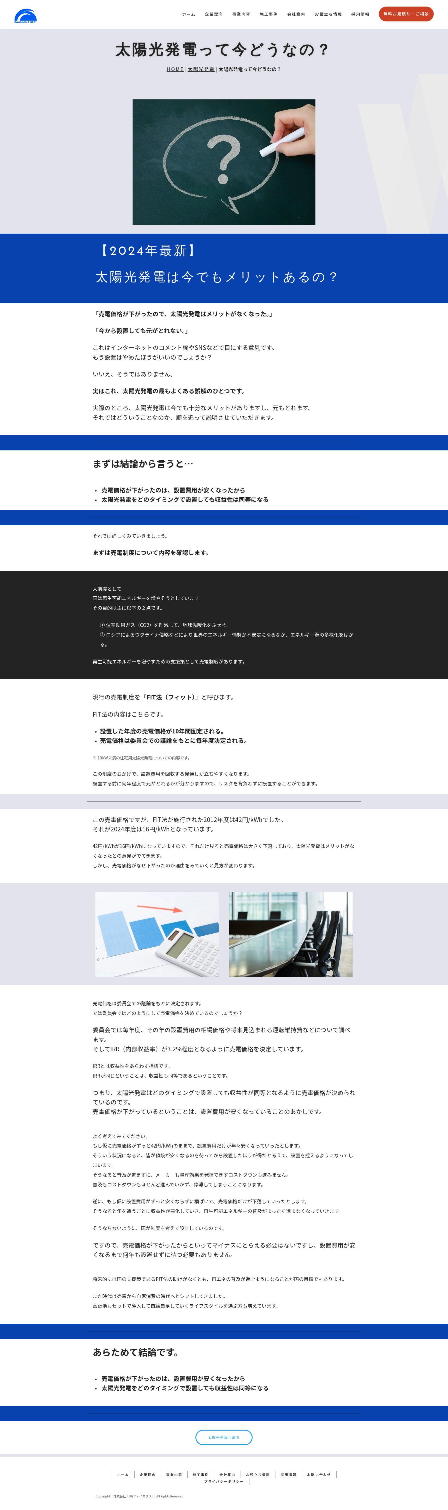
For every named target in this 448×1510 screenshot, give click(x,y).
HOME (175, 69)
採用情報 (360, 14)
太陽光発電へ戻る (224, 1437)
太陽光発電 (201, 69)
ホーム (189, 14)
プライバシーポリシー (224, 1478)
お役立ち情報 (328, 14)
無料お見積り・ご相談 (406, 14)
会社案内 (296, 14)
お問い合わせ (319, 1471)
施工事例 (269, 14)
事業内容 (241, 14)
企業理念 (214, 14)
